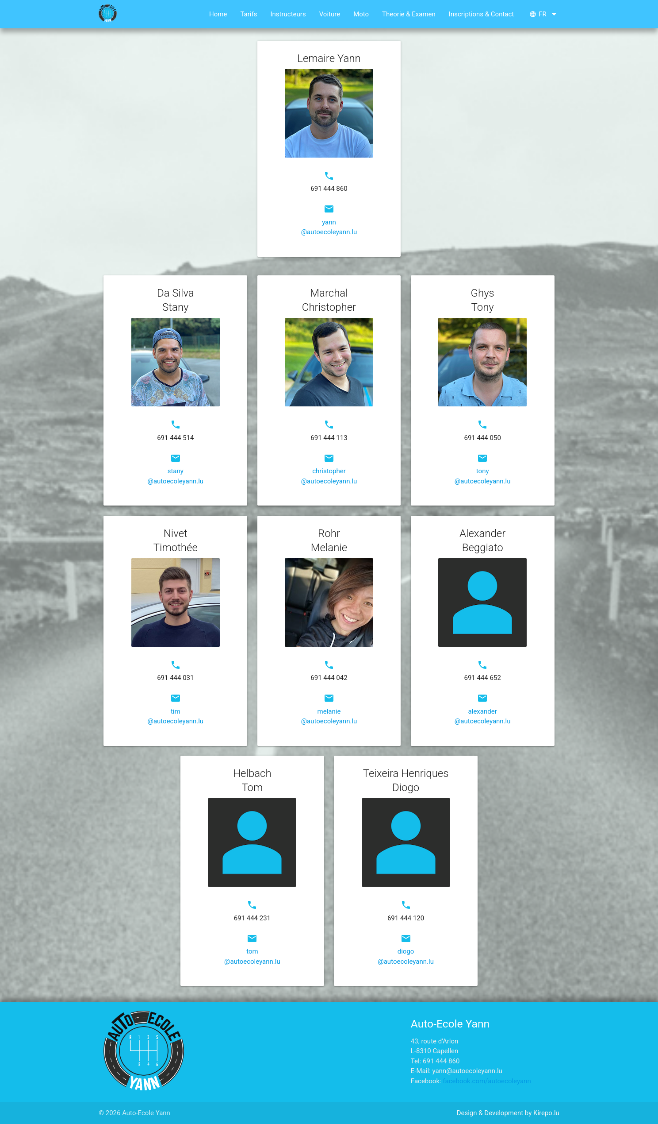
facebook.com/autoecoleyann (487, 1081)
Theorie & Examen (409, 14)
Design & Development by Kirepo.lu (508, 1113)
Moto (361, 14)
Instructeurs (288, 14)
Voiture (329, 14)
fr (544, 14)
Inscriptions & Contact (481, 14)
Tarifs (248, 14)
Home (218, 14)
